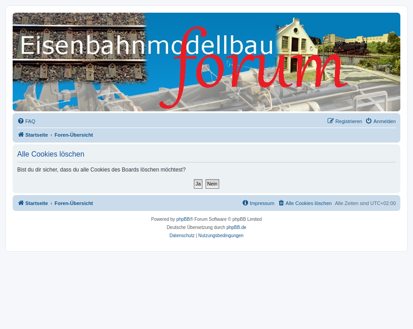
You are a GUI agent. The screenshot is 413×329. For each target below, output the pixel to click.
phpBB (183, 219)
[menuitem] (26, 121)
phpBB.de (236, 227)
